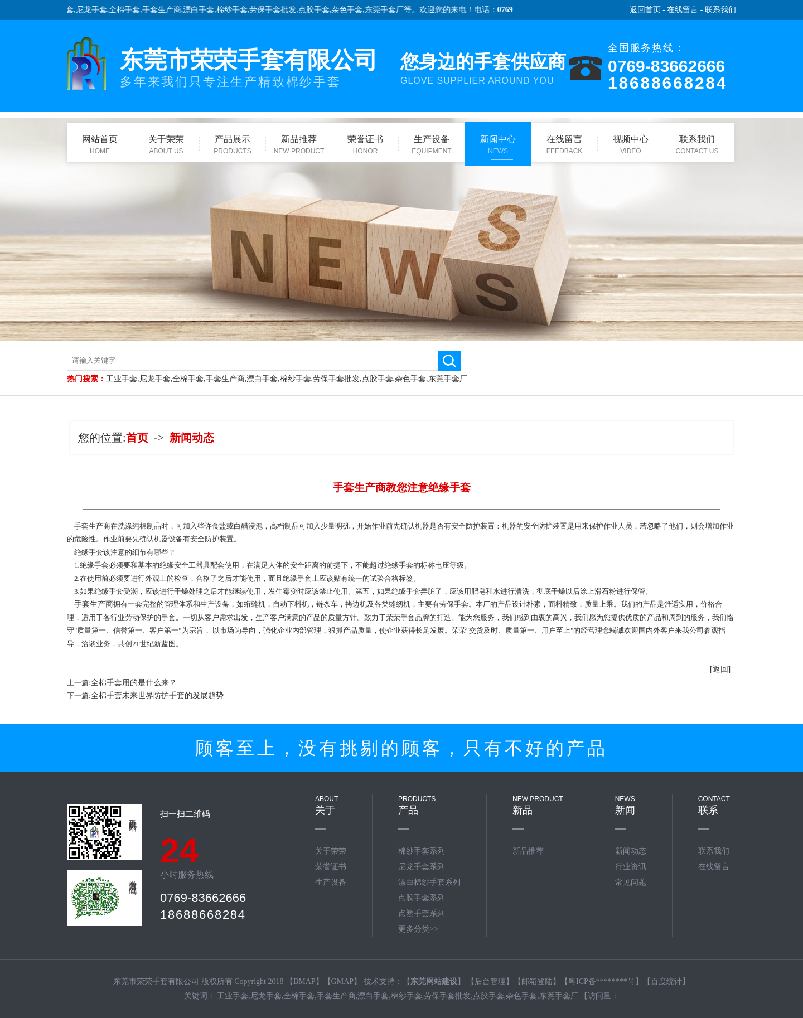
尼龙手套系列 (421, 866)
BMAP (304, 981)
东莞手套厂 (389, 10)
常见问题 (630, 882)
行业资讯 (630, 866)
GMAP (342, 981)
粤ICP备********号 (601, 981)
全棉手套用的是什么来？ (134, 682)
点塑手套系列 (421, 913)
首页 (137, 438)
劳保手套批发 (278, 10)
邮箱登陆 (537, 981)
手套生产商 (166, 10)
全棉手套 (130, 10)
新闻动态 (192, 438)
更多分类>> (418, 929)
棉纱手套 (237, 10)
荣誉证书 (330, 866)
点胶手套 (319, 10)
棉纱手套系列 (421, 851)
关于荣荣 (330, 851)
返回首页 (645, 10)
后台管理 (490, 981)
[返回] (720, 669)
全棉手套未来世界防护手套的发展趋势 (157, 695)
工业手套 (121, 379)
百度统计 (666, 981)
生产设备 (330, 882)
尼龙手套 (96, 10)
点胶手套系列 (421, 898)
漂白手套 (204, 10)
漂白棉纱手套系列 (429, 882)
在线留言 (682, 10)
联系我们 (720, 10)
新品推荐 (528, 851)
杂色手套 (352, 10)
